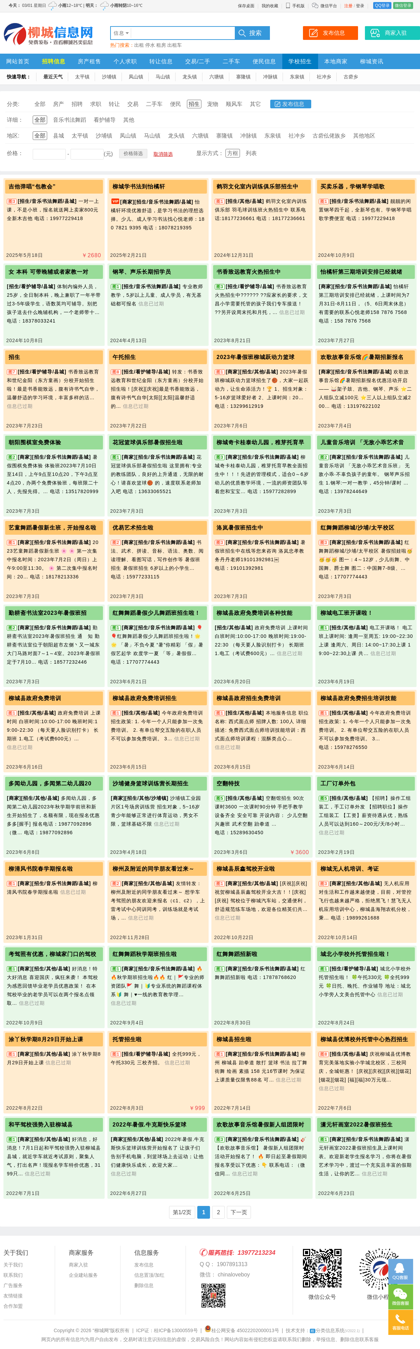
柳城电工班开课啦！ (347, 613)
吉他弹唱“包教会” (32, 186)
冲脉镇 (270, 76)
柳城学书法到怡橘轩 (139, 186)
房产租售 (89, 61)
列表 (251, 153)
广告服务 (13, 1285)
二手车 (231, 61)
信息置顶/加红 (149, 1275)
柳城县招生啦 (234, 1039)
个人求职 (125, 61)
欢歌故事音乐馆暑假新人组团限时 (260, 1125)
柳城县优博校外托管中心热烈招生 (364, 1039)
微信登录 (403, 5)
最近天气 (53, 76)
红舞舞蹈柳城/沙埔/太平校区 (358, 528)
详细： (15, 120)
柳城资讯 (372, 61)
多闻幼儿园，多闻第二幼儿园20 (50, 783)
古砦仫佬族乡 (329, 136)
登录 (360, 5)
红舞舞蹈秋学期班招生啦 (145, 954)
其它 (255, 104)
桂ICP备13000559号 (176, 1330)
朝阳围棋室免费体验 (35, 442)
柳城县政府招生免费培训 (249, 698)
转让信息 (161, 61)
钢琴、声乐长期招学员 (142, 272)
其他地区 (364, 136)
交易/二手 (197, 61)
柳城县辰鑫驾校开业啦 (246, 869)
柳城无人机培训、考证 (350, 869)
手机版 (295, 5)
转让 (114, 104)
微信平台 (329, 5)
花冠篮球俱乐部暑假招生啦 (148, 442)
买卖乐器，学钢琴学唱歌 (353, 186)
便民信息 (264, 61)
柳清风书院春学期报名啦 (41, 869)
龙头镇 (189, 76)
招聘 (77, 104)
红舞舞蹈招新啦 (237, 954)
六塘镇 (216, 76)
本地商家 (336, 61)
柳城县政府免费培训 (35, 698)
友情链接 (13, 1295)
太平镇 (82, 76)
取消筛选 (163, 154)
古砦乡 (351, 76)
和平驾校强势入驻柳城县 (41, 1125)
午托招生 (124, 357)
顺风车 (234, 104)
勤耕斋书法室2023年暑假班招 (48, 613)
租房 (161, 45)
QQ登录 (382, 5)
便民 (175, 104)
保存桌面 (246, 5)
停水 (150, 45)
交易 (132, 104)
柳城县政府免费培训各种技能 (255, 613)
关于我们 (13, 1265)
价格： (15, 153)
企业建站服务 (83, 1275)
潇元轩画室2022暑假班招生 (357, 1125)
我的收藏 (270, 5)
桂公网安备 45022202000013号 (241, 1330)
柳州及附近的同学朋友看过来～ (154, 869)
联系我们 (13, 1275)
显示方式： (210, 153)
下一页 (239, 1212)
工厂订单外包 (338, 783)
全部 (39, 104)
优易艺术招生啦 (133, 528)
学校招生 (300, 61)
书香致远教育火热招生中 (249, 272)
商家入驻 (78, 1265)
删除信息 (144, 1285)
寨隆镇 (243, 76)
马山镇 (163, 76)
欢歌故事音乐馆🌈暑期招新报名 (362, 357)
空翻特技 (228, 783)
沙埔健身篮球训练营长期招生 (151, 783)
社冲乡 (324, 76)
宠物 (212, 104)
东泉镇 (297, 76)
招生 (194, 104)
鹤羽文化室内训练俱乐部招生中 (257, 186)
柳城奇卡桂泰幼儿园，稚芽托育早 (260, 442)
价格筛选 (133, 153)
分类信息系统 (335, 1330)
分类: (13, 104)
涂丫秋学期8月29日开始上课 (46, 1039)
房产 (58, 104)
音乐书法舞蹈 (69, 120)
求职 (95, 104)
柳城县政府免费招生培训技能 (359, 698)
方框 (232, 153)
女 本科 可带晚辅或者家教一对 (48, 272)
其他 (128, 120)
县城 (58, 136)
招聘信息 (53, 61)
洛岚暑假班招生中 (240, 528)
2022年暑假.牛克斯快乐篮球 (150, 1125)
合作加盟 (13, 1306)
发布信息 (293, 104)
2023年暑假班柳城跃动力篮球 (256, 357)
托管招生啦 (127, 1039)
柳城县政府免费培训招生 (145, 698)
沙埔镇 (109, 76)
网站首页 (18, 61)
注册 (348, 5)
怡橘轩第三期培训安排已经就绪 (361, 272)
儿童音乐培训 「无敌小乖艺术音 (362, 442)
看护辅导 (105, 120)
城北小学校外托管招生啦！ (356, 954)
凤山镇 (136, 76)
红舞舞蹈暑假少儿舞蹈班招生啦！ (156, 613)
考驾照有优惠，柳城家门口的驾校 (52, 954)
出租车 (174, 45)
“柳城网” (101, 1330)
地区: (13, 136)
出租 (139, 45)
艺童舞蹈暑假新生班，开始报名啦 (52, 528)
